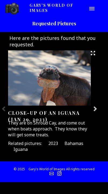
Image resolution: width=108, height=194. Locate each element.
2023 (53, 143)
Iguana (20, 149)
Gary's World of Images (51, 8)
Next (95, 108)
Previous (4, 108)
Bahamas (73, 143)
